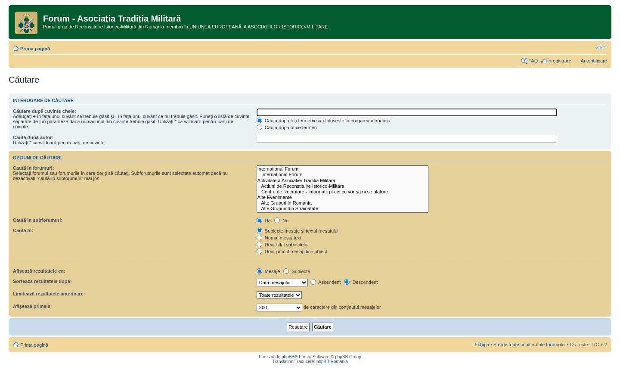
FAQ (533, 60)
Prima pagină (35, 48)
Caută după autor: (33, 137)
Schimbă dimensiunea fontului (601, 47)
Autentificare (594, 60)
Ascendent (325, 282)
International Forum (342, 169)
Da (264, 220)
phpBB (288, 356)
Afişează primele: (32, 306)
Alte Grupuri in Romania (342, 203)
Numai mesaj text (279, 237)
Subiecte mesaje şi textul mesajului (297, 230)
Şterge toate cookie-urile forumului (529, 344)
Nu (281, 220)
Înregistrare (559, 60)
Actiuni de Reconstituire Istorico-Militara (342, 186)
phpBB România (332, 361)
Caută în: (23, 230)
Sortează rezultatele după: (42, 281)
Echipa (481, 344)
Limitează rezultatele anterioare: (49, 293)
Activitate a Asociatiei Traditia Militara (342, 180)
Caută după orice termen (287, 127)
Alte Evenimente (342, 197)
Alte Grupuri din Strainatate (342, 208)
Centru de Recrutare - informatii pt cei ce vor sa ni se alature (342, 192)
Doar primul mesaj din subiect (292, 251)
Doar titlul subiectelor (283, 244)
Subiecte (296, 271)
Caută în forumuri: (33, 168)
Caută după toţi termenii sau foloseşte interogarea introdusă (324, 120)
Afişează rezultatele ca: (39, 270)
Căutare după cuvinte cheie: (44, 111)
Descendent (361, 282)
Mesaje (268, 271)
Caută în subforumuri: (37, 220)
